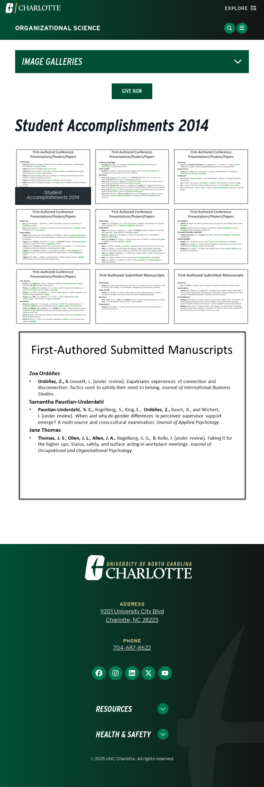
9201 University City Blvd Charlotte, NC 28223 (132, 616)
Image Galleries (52, 61)
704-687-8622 (132, 648)
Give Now (132, 91)
